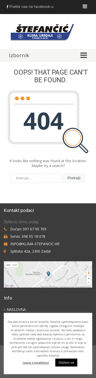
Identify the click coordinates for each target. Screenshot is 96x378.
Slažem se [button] (66, 362)
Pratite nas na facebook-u (30, 6)
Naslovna (16, 309)
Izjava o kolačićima (36, 362)
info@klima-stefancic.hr (34, 243)
